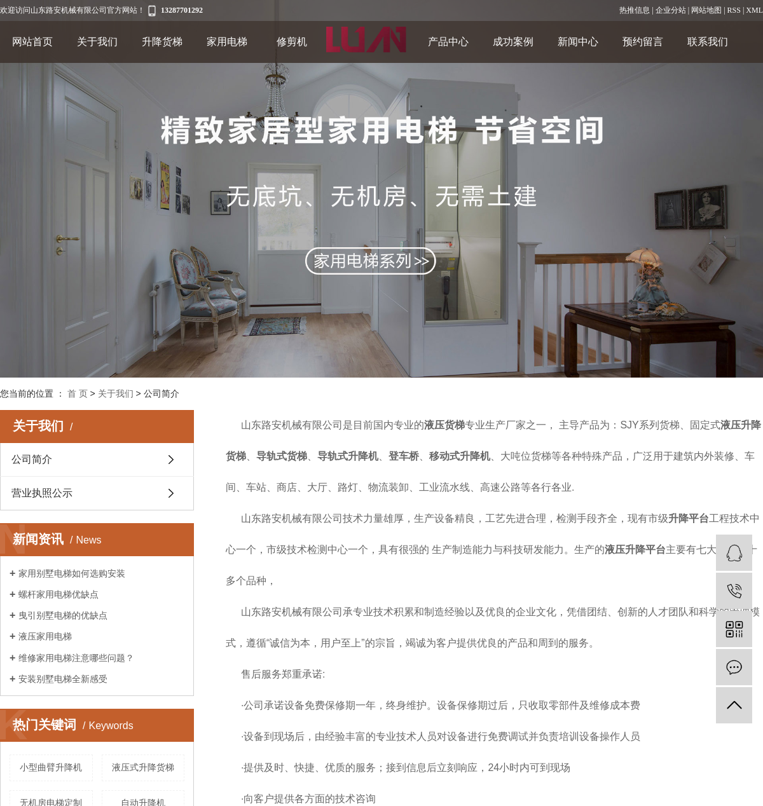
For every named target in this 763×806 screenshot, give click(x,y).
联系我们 (707, 41)
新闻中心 (578, 41)
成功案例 (513, 41)
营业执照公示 (41, 493)
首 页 (77, 393)
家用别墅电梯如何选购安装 (71, 573)
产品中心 (448, 41)
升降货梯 (162, 41)
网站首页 (32, 41)
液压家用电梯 (45, 636)
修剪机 (292, 41)
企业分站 (671, 10)
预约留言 (642, 41)
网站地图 (706, 10)
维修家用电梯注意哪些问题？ (76, 658)
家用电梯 (227, 41)
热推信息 (634, 10)
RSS (734, 10)
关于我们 (97, 41)
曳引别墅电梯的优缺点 (62, 615)
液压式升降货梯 (143, 767)
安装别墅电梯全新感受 (62, 679)
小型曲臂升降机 (51, 767)
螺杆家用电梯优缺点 (58, 594)
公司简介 (31, 459)
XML (754, 10)
